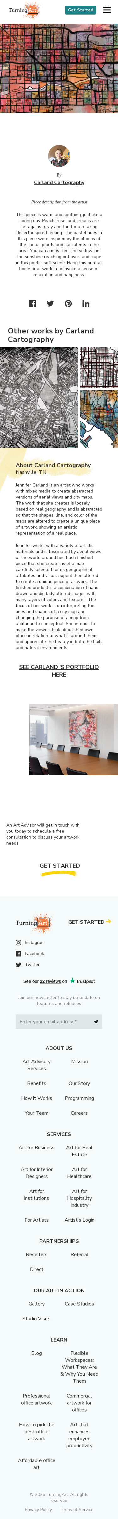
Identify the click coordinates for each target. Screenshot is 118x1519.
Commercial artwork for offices (79, 1402)
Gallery (37, 1303)
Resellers (37, 1254)
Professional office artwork (36, 1399)
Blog (36, 1353)
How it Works (36, 1098)
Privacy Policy (38, 1510)
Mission (79, 1061)
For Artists (37, 1220)
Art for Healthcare (79, 1173)
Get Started (80, 10)
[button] (106, 10)
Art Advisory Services (36, 1065)
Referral (79, 1254)
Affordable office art (36, 1464)
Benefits (36, 1083)
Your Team (36, 1113)
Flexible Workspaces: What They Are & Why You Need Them (79, 1367)
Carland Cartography (59, 182)
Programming (79, 1098)
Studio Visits (36, 1318)
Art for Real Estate (79, 1151)
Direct (36, 1269)
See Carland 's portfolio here (59, 671)
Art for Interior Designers (37, 1173)
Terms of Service (76, 1510)
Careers (79, 1113)
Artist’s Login (79, 1220)
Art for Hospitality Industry (79, 1198)
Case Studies (79, 1303)
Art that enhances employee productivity (79, 1435)
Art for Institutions (36, 1195)
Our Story (79, 1083)
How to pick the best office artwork (36, 1431)
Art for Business (36, 1147)
